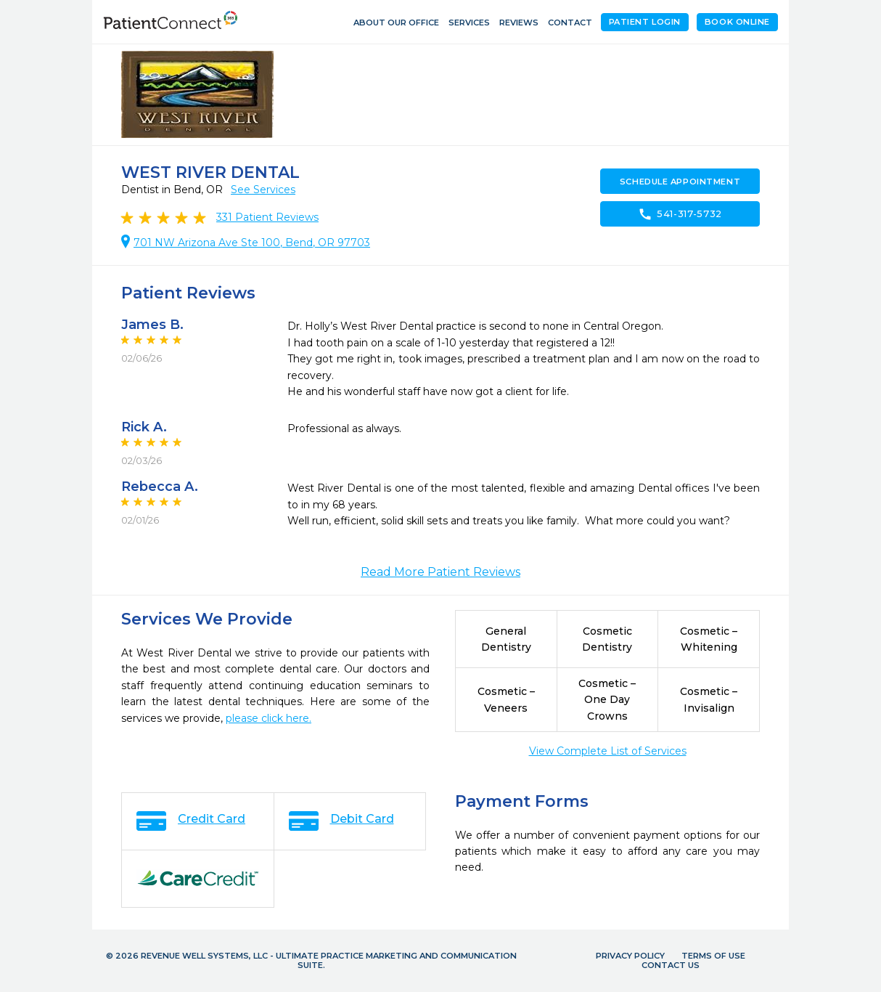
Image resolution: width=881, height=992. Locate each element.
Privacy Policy (630, 956)
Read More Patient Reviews (440, 572)
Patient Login (645, 22)
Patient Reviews (267, 217)
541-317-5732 (680, 214)
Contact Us (671, 965)
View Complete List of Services (608, 750)
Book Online (737, 22)
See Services (263, 189)
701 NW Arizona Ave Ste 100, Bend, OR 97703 (252, 242)
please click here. (268, 718)
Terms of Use (713, 956)
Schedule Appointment (680, 181)
